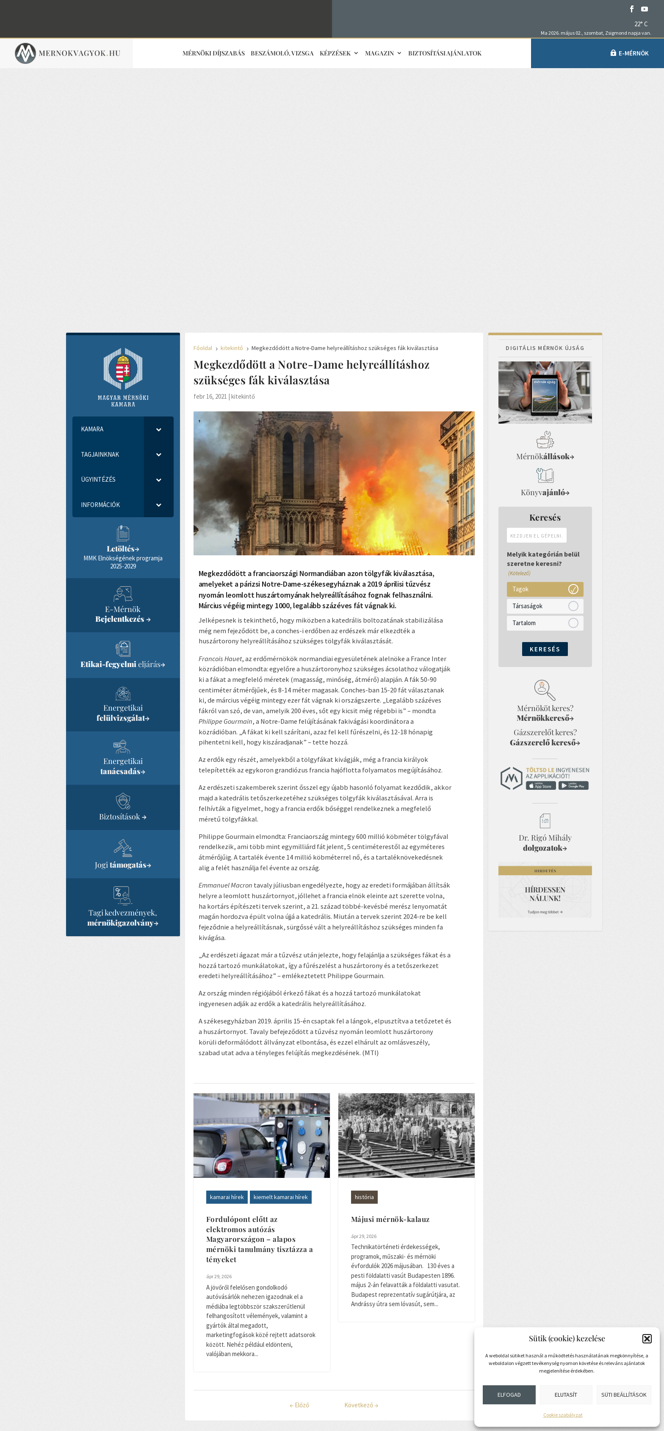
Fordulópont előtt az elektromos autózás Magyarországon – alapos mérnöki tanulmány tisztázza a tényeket (259, 991)
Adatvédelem (120, 1345)
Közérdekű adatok (129, 1366)
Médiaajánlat (274, 1338)
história (364, 949)
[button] (647, 1338)
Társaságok (527, 358)
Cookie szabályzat (563, 1415)
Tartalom (524, 375)
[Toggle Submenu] (159, 181)
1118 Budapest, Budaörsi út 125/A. (162, 1304)
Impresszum (272, 1317)
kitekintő (243, 149)
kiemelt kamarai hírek (281, 949)
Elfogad (509, 1394)
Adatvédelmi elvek (280, 1359)
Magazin (379, 53)
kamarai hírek (227, 949)
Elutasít (566, 1394)
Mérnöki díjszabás (214, 53)
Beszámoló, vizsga (282, 53)
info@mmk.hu (129, 1273)
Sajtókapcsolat (279, 1296)
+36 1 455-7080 (133, 1283)
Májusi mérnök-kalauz (390, 971)
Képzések (335, 53)
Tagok (520, 341)
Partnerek (422, 1332)
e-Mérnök (634, 53)
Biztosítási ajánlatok (444, 53)
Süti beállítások (624, 1394)
